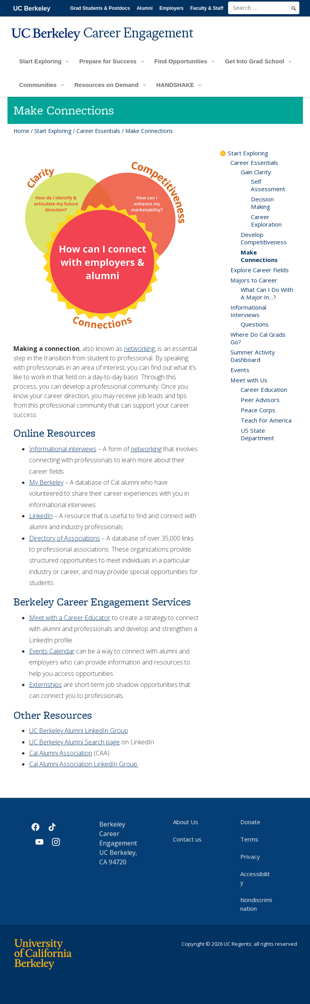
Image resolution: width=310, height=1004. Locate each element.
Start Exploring (52, 131)
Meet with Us (248, 380)
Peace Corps (258, 410)
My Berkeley (46, 482)
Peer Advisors (260, 400)
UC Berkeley (31, 8)
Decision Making (262, 202)
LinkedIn (41, 515)
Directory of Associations (64, 538)
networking (139, 348)
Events (239, 370)
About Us (185, 822)
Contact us (187, 839)
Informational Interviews (248, 311)
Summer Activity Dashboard (252, 356)
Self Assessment (268, 185)
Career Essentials (98, 131)
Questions (255, 324)
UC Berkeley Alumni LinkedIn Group (78, 730)
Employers (172, 8)
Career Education (264, 389)
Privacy (250, 856)
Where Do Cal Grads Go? (258, 338)
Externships (45, 684)
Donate (250, 822)
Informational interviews (63, 449)
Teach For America (266, 420)
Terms (249, 839)
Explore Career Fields (259, 270)
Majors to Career (253, 280)
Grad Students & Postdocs (100, 8)
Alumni (145, 8)
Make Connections (259, 256)
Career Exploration (266, 220)
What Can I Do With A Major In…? (267, 293)
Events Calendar (51, 651)
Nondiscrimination (256, 904)
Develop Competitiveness (264, 238)
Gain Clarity (256, 172)
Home (21, 131)
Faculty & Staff (206, 8)
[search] (293, 8)
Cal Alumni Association (60, 753)
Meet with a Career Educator (69, 617)
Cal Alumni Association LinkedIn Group (84, 764)
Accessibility (255, 878)
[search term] (263, 8)
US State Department (257, 434)
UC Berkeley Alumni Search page (74, 742)
